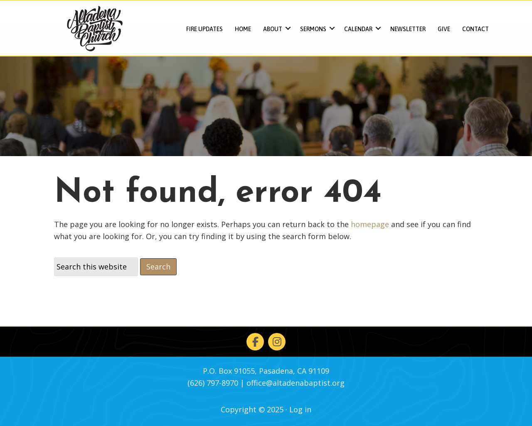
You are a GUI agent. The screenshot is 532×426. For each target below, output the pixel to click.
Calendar (358, 29)
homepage (370, 224)
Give (444, 29)
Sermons (313, 29)
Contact (475, 29)
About (272, 29)
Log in (300, 409)
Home (243, 29)
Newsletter (408, 29)
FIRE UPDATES (204, 29)
